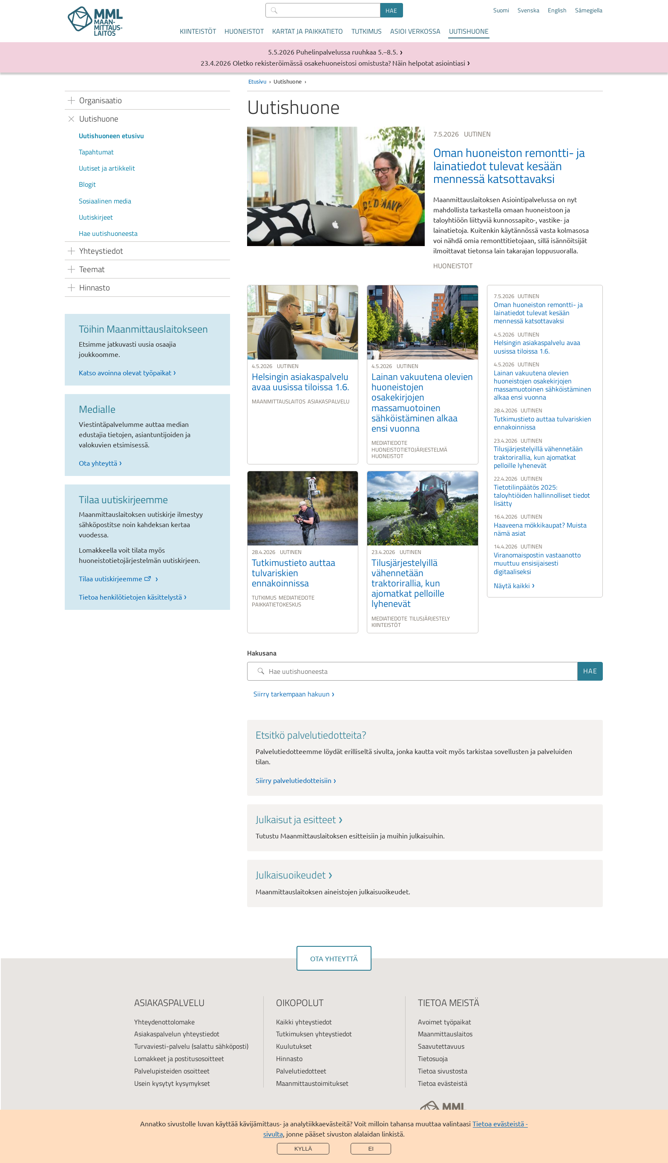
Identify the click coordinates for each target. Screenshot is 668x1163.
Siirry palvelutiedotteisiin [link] (293, 780)
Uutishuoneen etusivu (111, 136)
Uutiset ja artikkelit (107, 168)
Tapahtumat (96, 152)
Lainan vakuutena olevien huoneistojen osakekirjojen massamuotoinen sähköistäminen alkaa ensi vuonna (542, 385)
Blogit (87, 184)
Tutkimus (366, 31)
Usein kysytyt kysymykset (172, 1083)
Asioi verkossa (415, 31)
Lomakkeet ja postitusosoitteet (179, 1058)
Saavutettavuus (441, 1046)
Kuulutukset (294, 1046)
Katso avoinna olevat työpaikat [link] (125, 372)
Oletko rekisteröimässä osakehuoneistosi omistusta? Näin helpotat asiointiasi (349, 62)
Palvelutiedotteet (301, 1071)
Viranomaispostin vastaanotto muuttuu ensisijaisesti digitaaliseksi (537, 563)
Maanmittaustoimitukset (312, 1083)
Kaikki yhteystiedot (304, 1022)
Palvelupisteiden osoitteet (172, 1071)
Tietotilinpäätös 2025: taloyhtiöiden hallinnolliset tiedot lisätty (542, 495)
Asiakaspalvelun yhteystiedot (176, 1034)
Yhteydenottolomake (164, 1022)
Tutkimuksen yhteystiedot (314, 1034)
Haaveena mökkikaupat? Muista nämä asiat (540, 529)
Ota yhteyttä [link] (98, 462)
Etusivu (257, 81)
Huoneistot (244, 31)
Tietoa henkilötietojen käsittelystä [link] (130, 596)
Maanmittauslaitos (445, 1034)
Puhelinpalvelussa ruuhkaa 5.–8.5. (347, 51)
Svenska (528, 10)
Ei (371, 1149)
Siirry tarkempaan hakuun (291, 694)
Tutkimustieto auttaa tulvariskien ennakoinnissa (542, 423)
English (557, 10)
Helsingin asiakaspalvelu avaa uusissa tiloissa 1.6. (537, 346)
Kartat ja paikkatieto (307, 31)
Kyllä (303, 1149)
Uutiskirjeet (96, 217)
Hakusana (261, 653)
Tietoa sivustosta (442, 1071)
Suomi (501, 10)
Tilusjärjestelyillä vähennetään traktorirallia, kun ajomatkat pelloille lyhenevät (538, 457)
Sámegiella (588, 10)
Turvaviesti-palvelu (162, 1046)
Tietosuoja (433, 1058)
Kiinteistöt (198, 31)
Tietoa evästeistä (442, 1083)
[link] (425, 199)
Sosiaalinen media (105, 201)
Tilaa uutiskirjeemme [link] (115, 578)
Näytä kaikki (512, 585)
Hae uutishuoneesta (108, 233)
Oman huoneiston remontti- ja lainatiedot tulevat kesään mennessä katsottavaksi (538, 312)
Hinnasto (289, 1058)
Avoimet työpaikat (444, 1022)
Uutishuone (469, 31)
